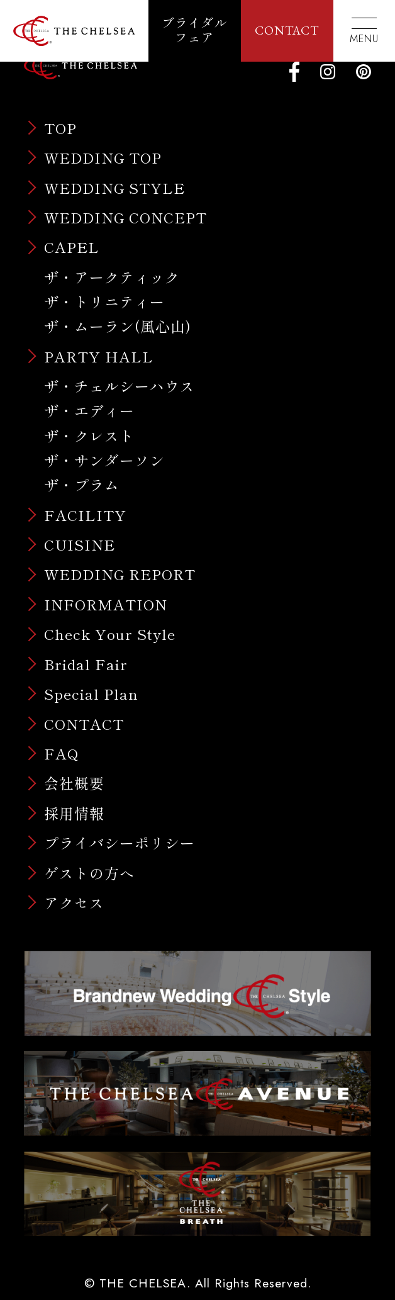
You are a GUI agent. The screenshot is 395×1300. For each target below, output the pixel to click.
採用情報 (74, 813)
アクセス (74, 902)
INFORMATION (105, 604)
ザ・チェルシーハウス (119, 385)
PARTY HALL (98, 356)
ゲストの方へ (89, 873)
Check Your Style (109, 634)
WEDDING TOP (103, 157)
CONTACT (287, 30)
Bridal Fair (86, 664)
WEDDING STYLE (114, 188)
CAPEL (71, 247)
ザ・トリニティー (104, 301)
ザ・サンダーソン (104, 460)
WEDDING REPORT (120, 574)
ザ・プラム (82, 484)
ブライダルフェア (195, 31)
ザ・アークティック (112, 277)
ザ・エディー (89, 410)
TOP (60, 128)
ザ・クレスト (89, 435)
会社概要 (74, 783)
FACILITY (85, 515)
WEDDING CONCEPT (125, 217)
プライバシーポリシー (119, 843)
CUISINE (79, 544)
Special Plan (91, 693)
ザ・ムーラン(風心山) (117, 326)
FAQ (61, 753)
